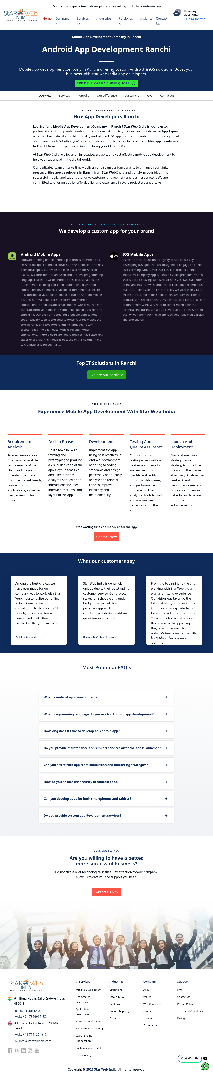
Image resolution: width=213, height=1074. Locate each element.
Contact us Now (106, 891)
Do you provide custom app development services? (82, 814)
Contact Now (106, 535)
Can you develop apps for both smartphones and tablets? (87, 798)
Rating (181, 1017)
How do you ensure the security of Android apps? (81, 781)
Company (62, 20)
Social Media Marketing (89, 1027)
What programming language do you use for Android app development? (98, 713)
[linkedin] (23, 1049)
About (147, 988)
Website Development (88, 988)
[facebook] (10, 1049)
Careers (147, 1010)
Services (83, 20)
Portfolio (83, 94)
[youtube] (37, 1049)
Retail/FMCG (116, 996)
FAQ (149, 94)
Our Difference (107, 94)
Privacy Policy (185, 1003)
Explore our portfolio (106, 374)
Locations (149, 1017)
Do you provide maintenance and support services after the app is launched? (102, 747)
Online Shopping (119, 1010)
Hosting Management (88, 1047)
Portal (112, 1017)
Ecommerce (150, 1024)
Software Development (89, 1020)
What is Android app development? (70, 696)
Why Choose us (152, 1003)
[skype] (16, 1049)
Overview (45, 94)
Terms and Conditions (190, 1010)
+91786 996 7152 (195, 19)
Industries (103, 20)
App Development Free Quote (106, 82)
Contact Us (161, 20)
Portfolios (126, 20)
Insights (146, 18)
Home (47, 18)
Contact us (167, 94)
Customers (132, 94)
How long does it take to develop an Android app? (81, 730)
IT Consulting (83, 1054)
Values (147, 996)
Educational (116, 988)
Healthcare (115, 1003)
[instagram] (30, 1049)
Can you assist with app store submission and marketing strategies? (96, 764)
